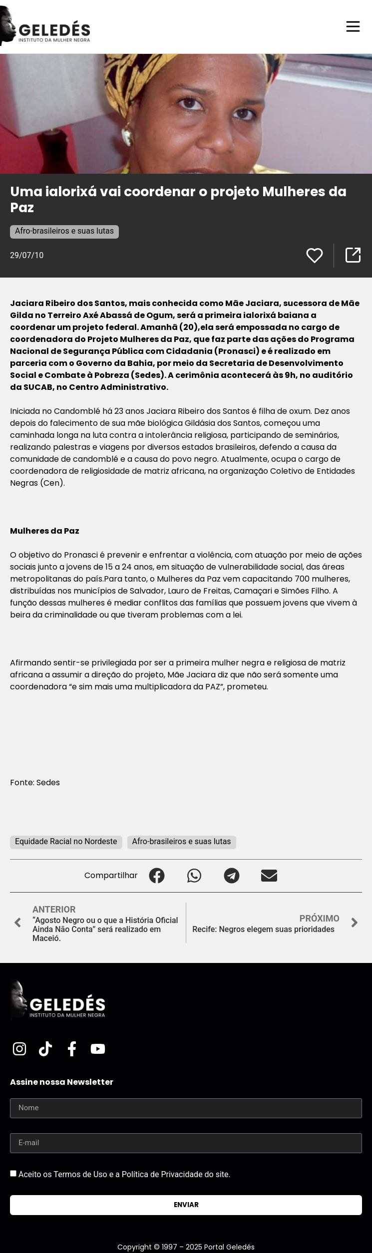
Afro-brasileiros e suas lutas (64, 231)
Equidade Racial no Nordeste (66, 841)
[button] (156, 876)
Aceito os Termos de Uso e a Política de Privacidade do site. (124, 1174)
